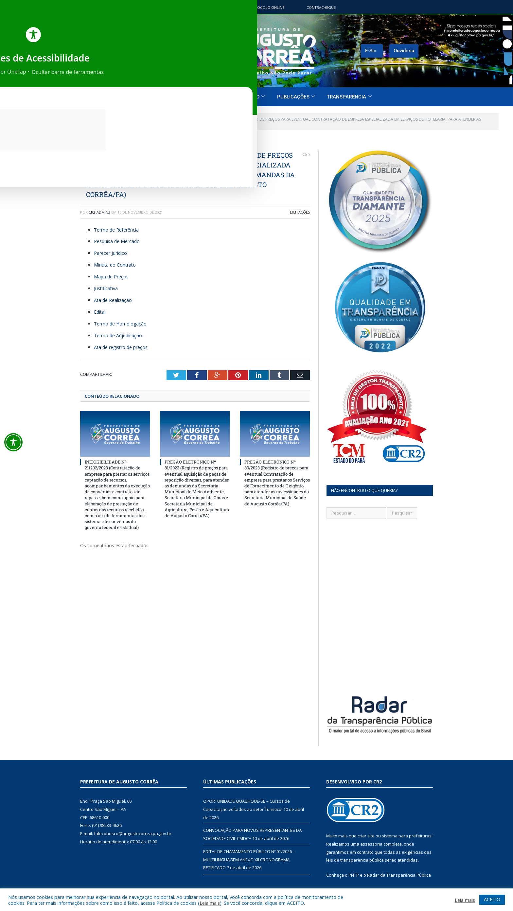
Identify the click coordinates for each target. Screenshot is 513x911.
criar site (366, 829)
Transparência (349, 97)
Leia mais (210, 903)
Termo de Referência (116, 230)
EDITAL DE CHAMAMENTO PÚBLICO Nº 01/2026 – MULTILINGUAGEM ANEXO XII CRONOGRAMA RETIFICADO (249, 852)
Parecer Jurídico (110, 253)
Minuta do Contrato (115, 265)
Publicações (296, 97)
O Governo (248, 97)
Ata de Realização (113, 300)
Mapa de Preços (111, 276)
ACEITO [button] (492, 899)
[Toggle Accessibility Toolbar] (13, 442)
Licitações (300, 212)
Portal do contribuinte (201, 7)
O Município (203, 97)
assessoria (371, 837)
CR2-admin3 (99, 212)
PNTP (353, 868)
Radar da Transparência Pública (399, 868)
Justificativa (106, 288)
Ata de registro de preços (121, 347)
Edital (99, 312)
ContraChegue (321, 7)
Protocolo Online (265, 7)
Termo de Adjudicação (118, 335)
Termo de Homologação (120, 324)
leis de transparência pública (355, 853)
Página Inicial (157, 97)
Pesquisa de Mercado (117, 241)
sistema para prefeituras (407, 829)
